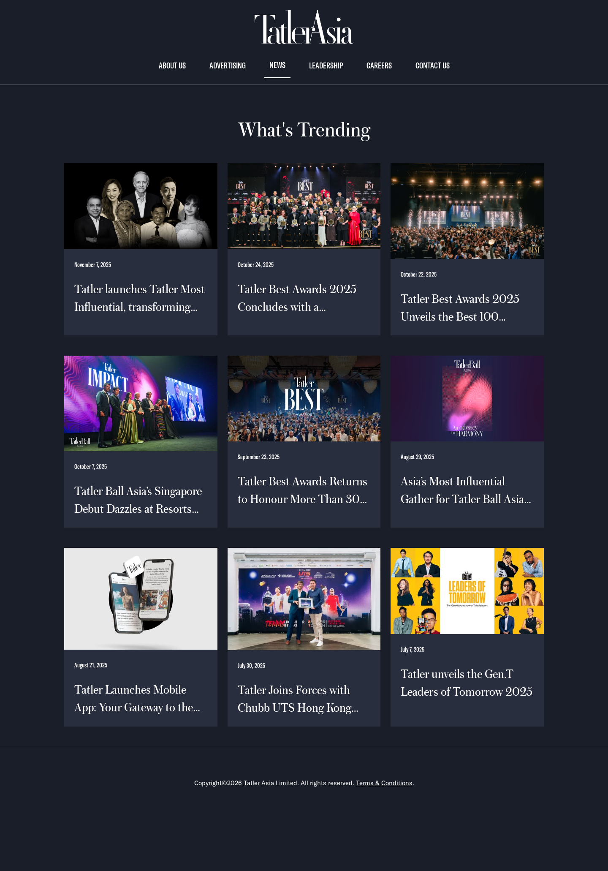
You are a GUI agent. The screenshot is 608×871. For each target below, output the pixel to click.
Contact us (432, 65)
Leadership (326, 65)
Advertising (227, 65)
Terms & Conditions (384, 783)
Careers (379, 65)
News (277, 65)
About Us (172, 65)
